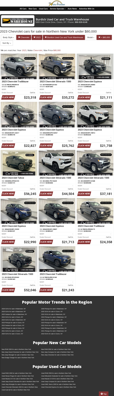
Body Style (8, 37)
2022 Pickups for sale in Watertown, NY (54, 328)
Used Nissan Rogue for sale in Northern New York (18, 376)
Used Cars (43, 9)
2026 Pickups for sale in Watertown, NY (54, 309)
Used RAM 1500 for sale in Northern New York (17, 373)
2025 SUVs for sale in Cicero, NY (52, 311)
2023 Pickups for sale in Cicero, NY (13, 322)
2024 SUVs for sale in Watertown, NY (53, 314)
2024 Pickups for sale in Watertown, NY (54, 317)
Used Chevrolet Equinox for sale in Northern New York (58, 387)
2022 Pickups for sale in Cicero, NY (13, 328)
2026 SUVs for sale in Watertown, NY (14, 309)
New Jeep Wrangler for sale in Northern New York (18, 355)
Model (90, 37)
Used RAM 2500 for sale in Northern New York (56, 373)
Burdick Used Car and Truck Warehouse (64, 37)
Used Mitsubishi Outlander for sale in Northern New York (59, 376)
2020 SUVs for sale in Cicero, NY (12, 334)
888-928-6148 (81, 22)
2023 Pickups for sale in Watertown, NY (54, 322)
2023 (37, 37)
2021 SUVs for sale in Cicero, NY (12, 331)
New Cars (33, 9)
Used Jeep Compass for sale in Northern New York (57, 381)
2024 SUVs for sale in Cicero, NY (12, 317)
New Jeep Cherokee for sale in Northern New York (57, 355)
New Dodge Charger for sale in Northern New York (18, 357)
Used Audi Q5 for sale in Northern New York (16, 390)
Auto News (72, 9)
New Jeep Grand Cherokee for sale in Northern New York (20, 352)
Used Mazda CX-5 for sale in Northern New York (17, 379)
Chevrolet (23, 37)
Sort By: (6, 43)
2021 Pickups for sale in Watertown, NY (54, 331)
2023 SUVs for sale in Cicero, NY (52, 320)
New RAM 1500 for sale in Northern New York (16, 349)
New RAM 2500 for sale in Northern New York (56, 349)
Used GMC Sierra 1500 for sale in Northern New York (58, 384)
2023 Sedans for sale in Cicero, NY (13, 325)
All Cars (23, 9)
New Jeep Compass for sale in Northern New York (57, 352)
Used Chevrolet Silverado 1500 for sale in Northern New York (20, 387)
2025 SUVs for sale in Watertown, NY (14, 311)
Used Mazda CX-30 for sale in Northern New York (57, 379)
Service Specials (57, 9)
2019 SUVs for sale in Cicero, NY (52, 334)
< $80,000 (104, 37)
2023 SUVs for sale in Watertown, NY (14, 320)
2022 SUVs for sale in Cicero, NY (52, 325)
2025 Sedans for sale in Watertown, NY (14, 314)
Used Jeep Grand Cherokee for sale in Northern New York (20, 381)
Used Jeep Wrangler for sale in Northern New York (18, 384)
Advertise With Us (86, 9)
